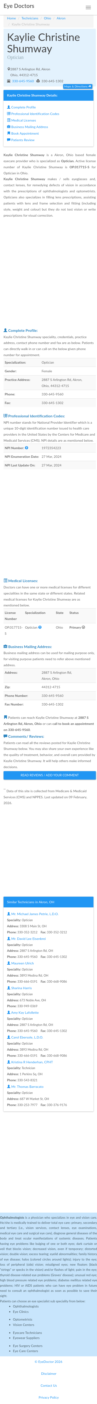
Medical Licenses (21, 120)
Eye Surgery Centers (28, 1346)
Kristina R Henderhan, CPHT (30, 1062)
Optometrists (22, 1319)
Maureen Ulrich (20, 963)
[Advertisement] (48, 272)
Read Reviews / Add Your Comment (50, 775)
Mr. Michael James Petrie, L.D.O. (32, 914)
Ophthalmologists (26, 1306)
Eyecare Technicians (27, 1333)
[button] (26, 448)
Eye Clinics (21, 1312)
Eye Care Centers (25, 1351)
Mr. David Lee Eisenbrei (26, 939)
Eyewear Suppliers (26, 1338)
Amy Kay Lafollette (23, 1012)
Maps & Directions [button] (77, 86)
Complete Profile (21, 107)
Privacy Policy (49, 1397)
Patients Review (21, 140)
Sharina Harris (19, 988)
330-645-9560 (22, 81)
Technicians (30, 18)
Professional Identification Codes (33, 114)
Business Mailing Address (27, 127)
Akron (61, 18)
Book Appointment (23, 133)
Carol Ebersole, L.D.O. (25, 1037)
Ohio (47, 18)
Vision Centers (23, 1325)
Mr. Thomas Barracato (25, 1087)
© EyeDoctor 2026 (48, 1362)
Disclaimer (48, 1373)
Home (11, 18)
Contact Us (49, 1385)
